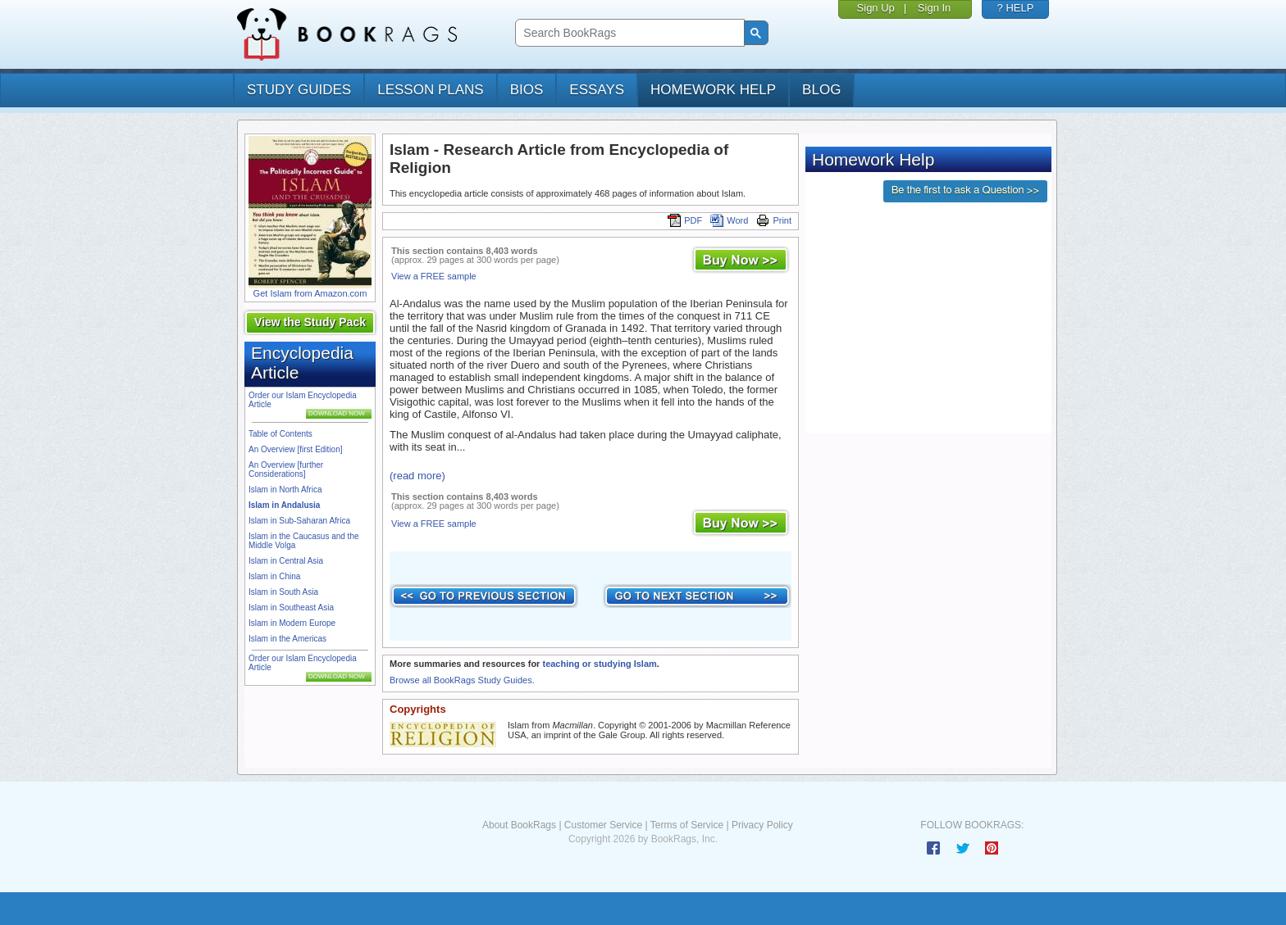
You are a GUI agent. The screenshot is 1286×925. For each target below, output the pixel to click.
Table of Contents (280, 433)
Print (773, 220)
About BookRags (519, 825)
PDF (685, 220)
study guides (299, 89)
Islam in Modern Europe (292, 623)
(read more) (417, 475)
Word (729, 220)
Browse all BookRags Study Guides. (462, 680)
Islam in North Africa (285, 489)
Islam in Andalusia (284, 505)
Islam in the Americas (287, 638)
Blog (821, 89)
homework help (713, 89)
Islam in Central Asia (286, 560)
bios (527, 89)
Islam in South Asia (283, 591)
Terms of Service (686, 825)
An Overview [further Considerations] (286, 469)
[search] (627, 33)
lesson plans (430, 89)
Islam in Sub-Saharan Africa (299, 520)
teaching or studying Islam (599, 664)
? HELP (1015, 8)
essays (596, 89)
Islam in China (274, 576)
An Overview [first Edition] (295, 449)
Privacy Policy (762, 825)
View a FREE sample (434, 276)
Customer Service (603, 825)
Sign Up (876, 8)
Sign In (934, 8)
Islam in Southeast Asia (291, 607)
